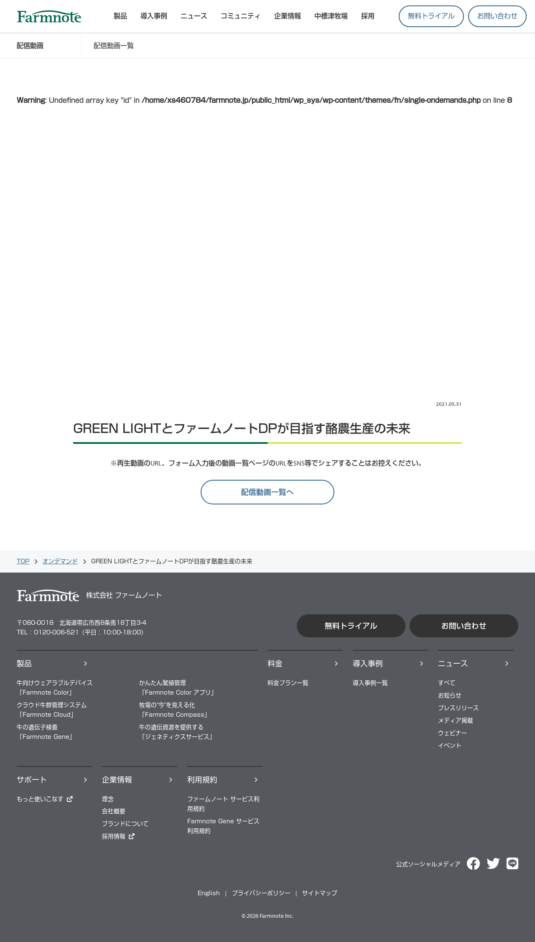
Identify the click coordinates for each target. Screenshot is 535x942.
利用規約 (202, 779)
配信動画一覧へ (267, 492)
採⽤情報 (113, 836)
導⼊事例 (368, 663)
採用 (367, 16)
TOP (23, 561)
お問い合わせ (497, 16)
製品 (24, 663)
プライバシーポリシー (261, 893)
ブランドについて (125, 824)
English (209, 893)
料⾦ (275, 663)
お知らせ (449, 695)
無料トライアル (431, 16)
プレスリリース (458, 708)
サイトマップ (319, 893)
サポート (32, 779)
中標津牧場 (331, 16)
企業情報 (287, 16)
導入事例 (153, 16)
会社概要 (113, 811)
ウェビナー (452, 733)
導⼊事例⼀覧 (370, 683)
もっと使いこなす (40, 799)
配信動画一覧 (114, 45)
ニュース (194, 16)
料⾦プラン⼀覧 (288, 683)
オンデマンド (60, 561)
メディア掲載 (455, 720)
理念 (108, 799)
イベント (449, 746)
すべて (447, 683)
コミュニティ (241, 16)
